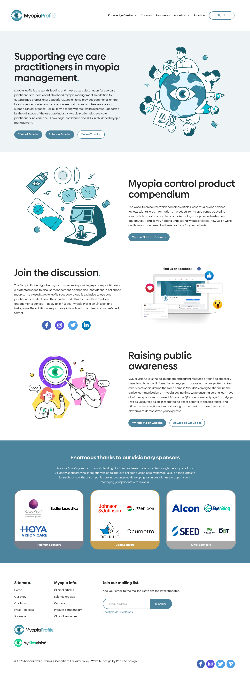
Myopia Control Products (149, 237)
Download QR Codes (187, 423)
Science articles (64, 596)
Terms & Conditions (56, 661)
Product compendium (68, 609)
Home (18, 590)
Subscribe (161, 603)
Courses (146, 15)
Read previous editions (118, 612)
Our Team (20, 603)
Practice (199, 15)
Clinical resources (65, 616)
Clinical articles (64, 590)
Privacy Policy (80, 661)
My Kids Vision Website (147, 423)
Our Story (20, 596)
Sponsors (20, 616)
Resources (163, 15)
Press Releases (24, 609)
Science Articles (60, 134)
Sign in (221, 15)
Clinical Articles (28, 134)
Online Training (91, 134)
